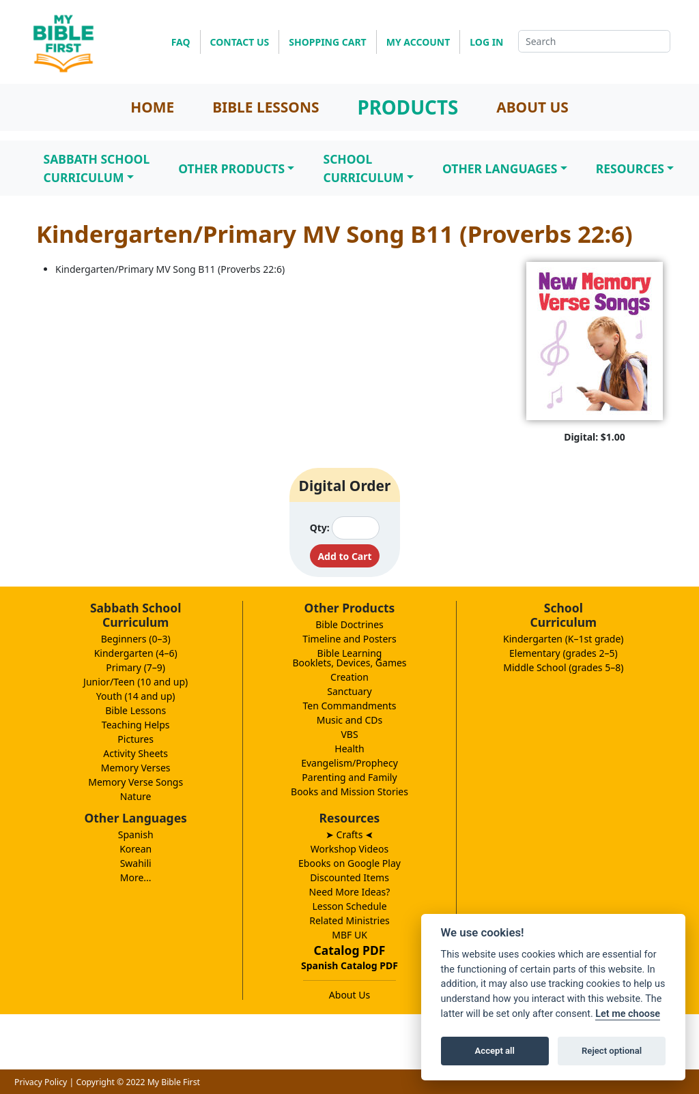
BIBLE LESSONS (265, 107)
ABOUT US (532, 107)
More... (136, 877)
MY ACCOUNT (418, 41)
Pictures (135, 739)
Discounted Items (349, 877)
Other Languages (499, 168)
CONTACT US (240, 41)
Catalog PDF (350, 950)
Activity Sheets (135, 753)
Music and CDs (350, 719)
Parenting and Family (349, 777)
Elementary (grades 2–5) (563, 653)
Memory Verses (136, 767)
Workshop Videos (349, 848)
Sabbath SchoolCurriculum (97, 168)
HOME (152, 107)
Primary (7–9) (135, 667)
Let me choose (627, 1014)
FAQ (180, 41)
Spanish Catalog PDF (349, 965)
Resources (630, 168)
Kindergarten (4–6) (135, 653)
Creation (349, 676)
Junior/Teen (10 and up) (135, 681)
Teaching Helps (136, 724)
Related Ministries (349, 920)
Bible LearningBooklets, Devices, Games (349, 658)
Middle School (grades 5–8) (563, 667)
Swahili (136, 863)
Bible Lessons (135, 710)
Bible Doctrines (349, 624)
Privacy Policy (40, 1082)
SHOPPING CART (327, 41)
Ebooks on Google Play (349, 863)
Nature (136, 796)
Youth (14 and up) (135, 696)
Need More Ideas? (349, 891)
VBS (349, 734)
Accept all (495, 1051)
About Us (349, 994)
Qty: (320, 527)
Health (349, 748)
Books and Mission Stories (349, 791)
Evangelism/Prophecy (349, 762)
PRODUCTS (407, 107)
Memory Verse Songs (135, 781)
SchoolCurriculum (363, 168)
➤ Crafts (349, 834)
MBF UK (349, 934)
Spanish (136, 834)
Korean (135, 848)
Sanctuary (349, 691)
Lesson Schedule (349, 906)
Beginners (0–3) (136, 638)
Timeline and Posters (349, 638)
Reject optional (612, 1051)
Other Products (231, 168)
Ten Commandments (349, 705)
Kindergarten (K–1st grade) (563, 638)
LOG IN (486, 41)
